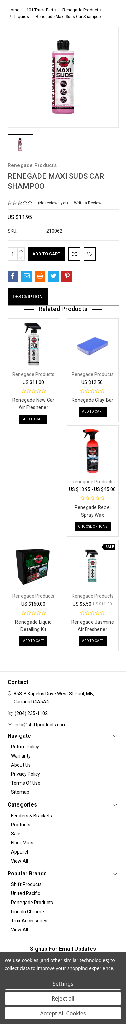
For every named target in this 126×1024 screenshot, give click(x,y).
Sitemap (20, 792)
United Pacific (25, 893)
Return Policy (25, 746)
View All (19, 861)
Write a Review (87, 203)
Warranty (21, 756)
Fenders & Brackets (31, 815)
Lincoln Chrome (27, 911)
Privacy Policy (25, 774)
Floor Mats (22, 842)
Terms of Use (25, 783)
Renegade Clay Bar (92, 400)
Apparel (19, 852)
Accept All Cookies (63, 1013)
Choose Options (92, 526)
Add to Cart (33, 419)
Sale (15, 833)
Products (20, 824)
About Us (21, 765)
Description (28, 296)
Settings (63, 983)
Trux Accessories (29, 920)
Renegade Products (32, 902)
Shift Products (26, 884)
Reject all (63, 998)
